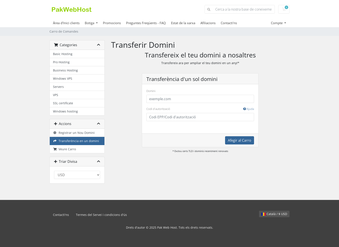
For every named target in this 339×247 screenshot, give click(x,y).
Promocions (112, 23)
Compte (277, 23)
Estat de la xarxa (183, 23)
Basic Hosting (62, 54)
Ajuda (248, 109)
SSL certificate (63, 103)
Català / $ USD (274, 214)
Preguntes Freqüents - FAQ (146, 23)
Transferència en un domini (76, 141)
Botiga (90, 23)
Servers (58, 87)
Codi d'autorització (200, 109)
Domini (150, 91)
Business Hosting (65, 70)
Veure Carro (64, 149)
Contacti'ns (229, 23)
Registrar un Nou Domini (74, 133)
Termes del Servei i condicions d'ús (101, 215)
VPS (55, 95)
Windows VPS (62, 78)
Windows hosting (65, 111)
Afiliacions (208, 23)
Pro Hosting (61, 62)
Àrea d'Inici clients (66, 23)
